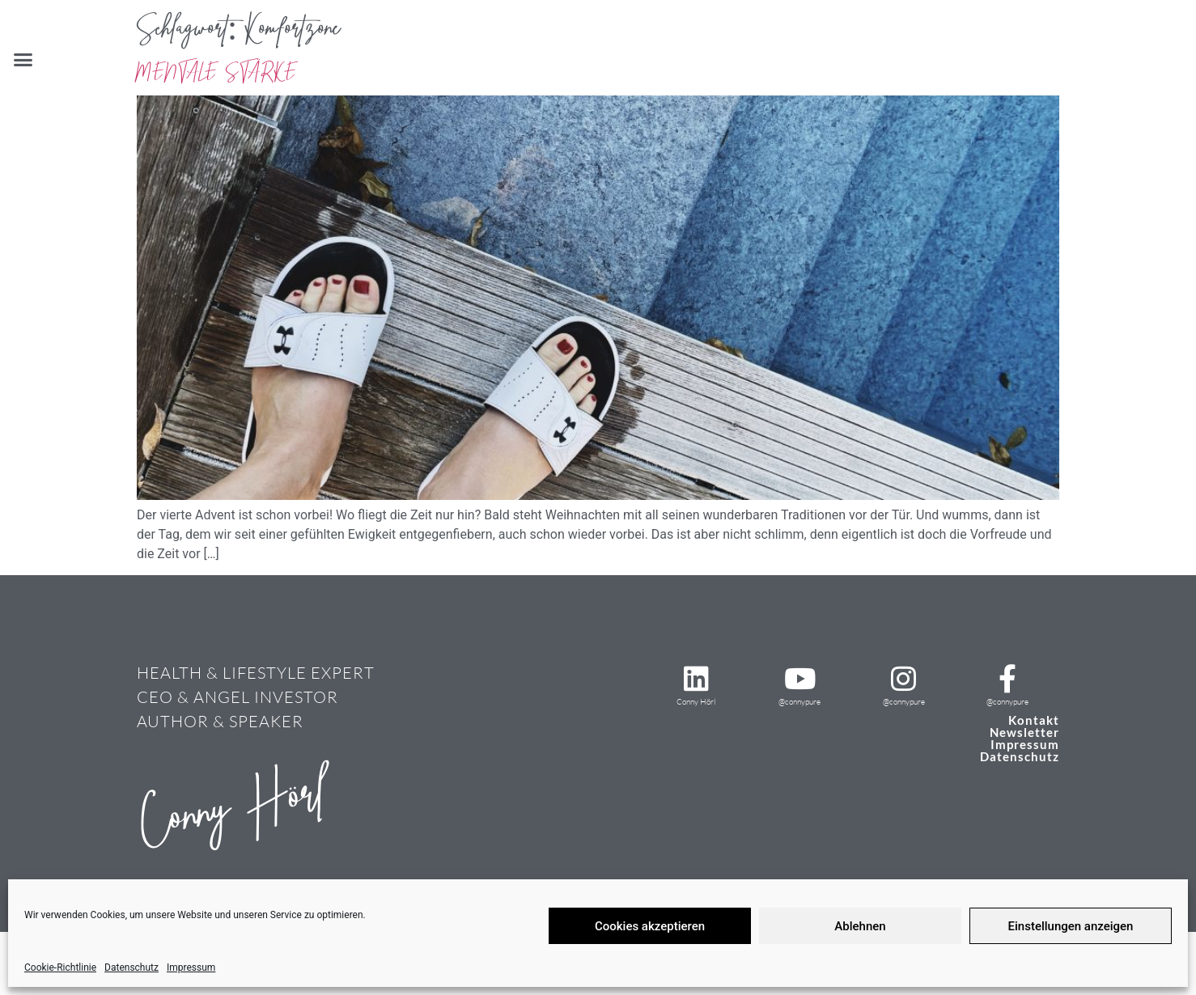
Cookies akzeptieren (650, 926)
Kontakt (1033, 720)
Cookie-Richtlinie (60, 967)
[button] (23, 59)
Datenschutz (131, 967)
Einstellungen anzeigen (1071, 926)
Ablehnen (859, 926)
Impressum (191, 967)
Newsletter (1024, 732)
